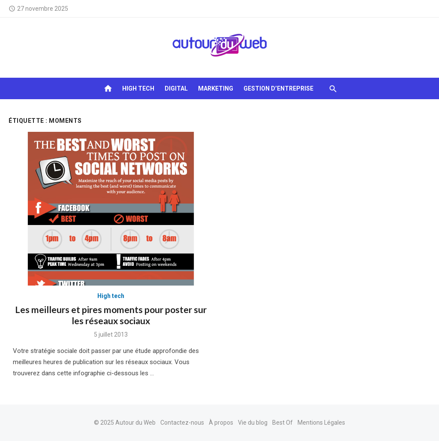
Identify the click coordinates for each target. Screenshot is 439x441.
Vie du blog (253, 422)
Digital (176, 88)
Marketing (215, 88)
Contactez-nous (182, 422)
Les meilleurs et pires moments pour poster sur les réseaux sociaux (111, 315)
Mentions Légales (321, 422)
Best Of (282, 422)
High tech (138, 88)
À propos (221, 422)
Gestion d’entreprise (278, 88)
